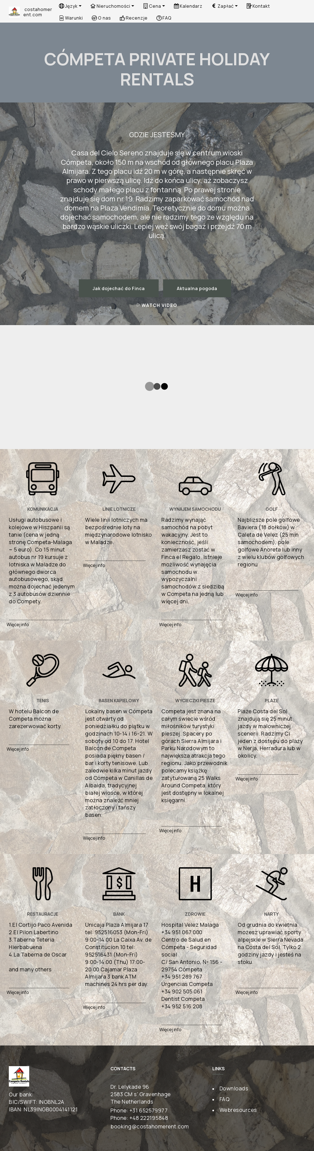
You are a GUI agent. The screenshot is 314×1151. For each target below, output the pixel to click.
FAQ (164, 18)
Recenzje (134, 18)
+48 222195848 (148, 1117)
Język (68, 6)
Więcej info (18, 624)
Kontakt (258, 6)
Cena (152, 6)
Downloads (234, 1088)
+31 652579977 (148, 1110)
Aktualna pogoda (197, 288)
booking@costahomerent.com (149, 1126)
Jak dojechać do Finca (119, 288)
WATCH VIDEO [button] (157, 305)
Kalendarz (188, 6)
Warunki (71, 18)
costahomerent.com (37, 12)
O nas (101, 18)
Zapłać (222, 6)
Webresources (238, 1110)
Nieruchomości (110, 6)
